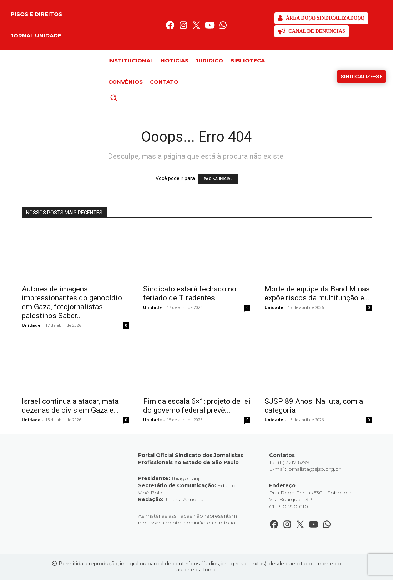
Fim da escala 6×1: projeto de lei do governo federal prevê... (196, 405)
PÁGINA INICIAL (217, 179)
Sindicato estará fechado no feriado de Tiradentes (189, 293)
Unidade (31, 325)
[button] (125, 97)
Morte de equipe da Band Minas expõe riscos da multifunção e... (317, 293)
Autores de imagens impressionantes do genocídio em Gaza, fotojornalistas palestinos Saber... (72, 302)
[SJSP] (321, 18)
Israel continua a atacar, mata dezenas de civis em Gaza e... (70, 405)
